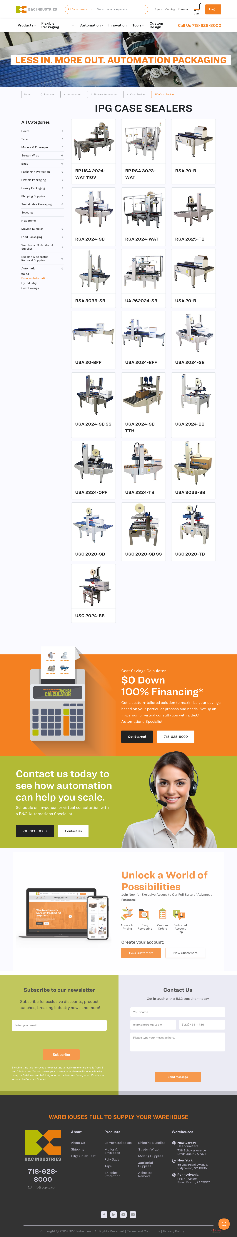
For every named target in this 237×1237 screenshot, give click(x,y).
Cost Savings (30, 288)
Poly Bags (111, 1159)
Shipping (77, 1149)
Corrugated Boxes (118, 1142)
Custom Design (156, 25)
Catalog (170, 9)
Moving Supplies (150, 1156)
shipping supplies (42, 196)
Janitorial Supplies (145, 1164)
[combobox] (118, 9)
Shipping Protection (112, 1174)
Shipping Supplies (151, 1142)
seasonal (27, 212)
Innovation (117, 25)
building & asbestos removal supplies (42, 258)
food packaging (42, 237)
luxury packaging (42, 188)
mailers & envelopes (42, 147)
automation (42, 268)
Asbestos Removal (145, 1174)
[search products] (143, 9)
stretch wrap (42, 155)
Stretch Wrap (148, 1149)
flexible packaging (42, 180)
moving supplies (42, 229)
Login (213, 9)
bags (42, 163)
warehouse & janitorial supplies (42, 246)
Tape (108, 1166)
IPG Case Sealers (164, 94)
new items (28, 220)
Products (27, 25)
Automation (92, 25)
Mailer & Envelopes (112, 1151)
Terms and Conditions (143, 1231)
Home (27, 94)
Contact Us (73, 831)
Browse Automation (103, 94)
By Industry (29, 283)
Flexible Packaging (58, 25)
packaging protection (42, 172)
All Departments (77, 9)
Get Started (137, 736)
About (158, 9)
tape (42, 139)
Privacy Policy (173, 1231)
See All (25, 273)
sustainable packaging (42, 204)
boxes (42, 131)
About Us (78, 1142)
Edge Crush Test (83, 1156)
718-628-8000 (176, 736)
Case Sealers (135, 94)
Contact (183, 9)
